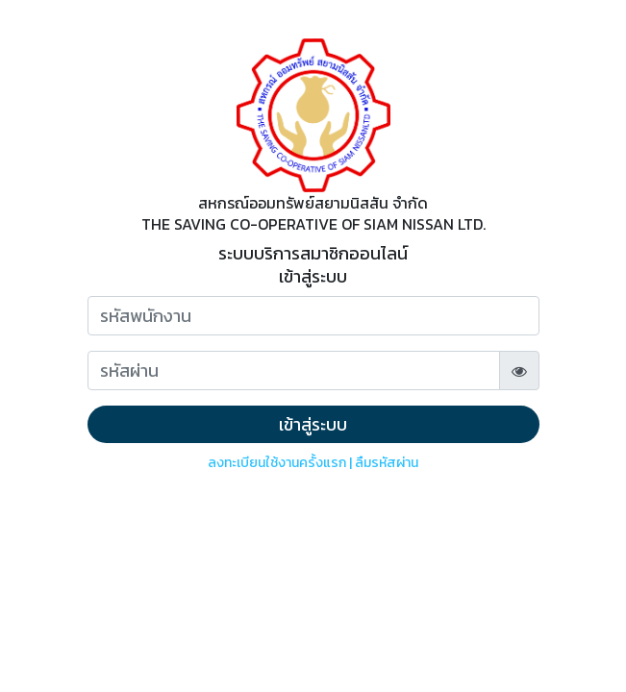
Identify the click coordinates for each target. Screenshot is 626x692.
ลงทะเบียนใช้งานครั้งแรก (277, 463)
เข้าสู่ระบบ (313, 424)
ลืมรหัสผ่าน (386, 463)
